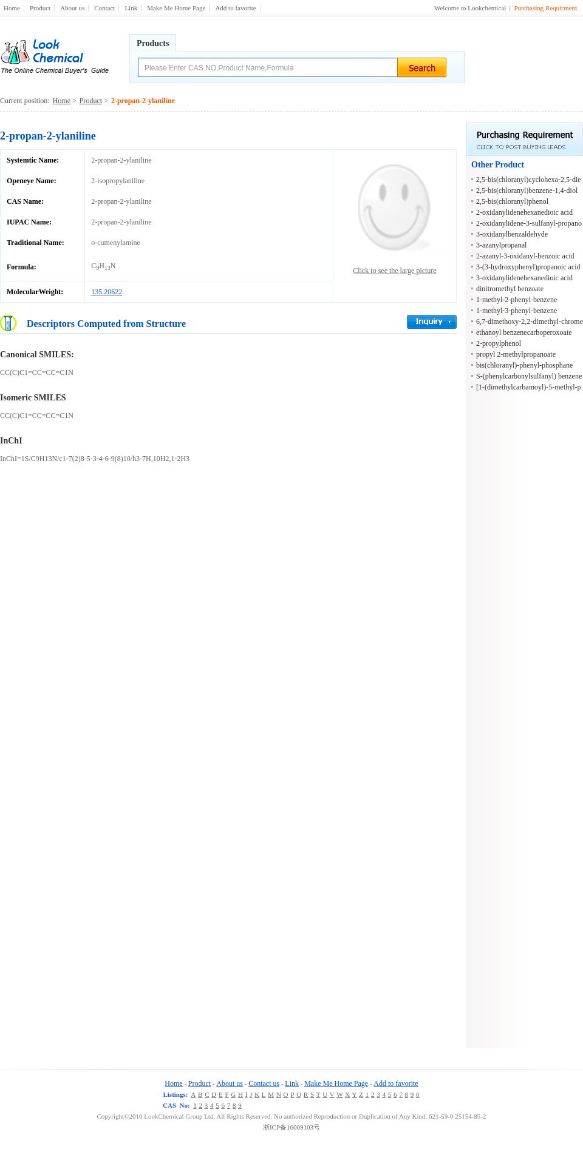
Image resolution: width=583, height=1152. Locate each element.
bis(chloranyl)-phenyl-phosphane (524, 365)
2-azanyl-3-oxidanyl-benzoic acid (525, 256)
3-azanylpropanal (501, 245)
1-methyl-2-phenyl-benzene (516, 299)
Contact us (263, 1083)
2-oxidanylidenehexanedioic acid (524, 212)
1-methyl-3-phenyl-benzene (516, 310)
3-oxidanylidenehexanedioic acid (524, 278)
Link (130, 8)
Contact (104, 8)
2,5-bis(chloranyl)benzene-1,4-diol (527, 190)
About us (72, 8)
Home (12, 8)
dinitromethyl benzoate (510, 289)
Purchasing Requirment (545, 8)
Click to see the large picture (394, 270)
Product (40, 8)
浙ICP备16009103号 (291, 1127)
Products (153, 43)
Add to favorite (235, 8)
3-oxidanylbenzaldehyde (512, 234)
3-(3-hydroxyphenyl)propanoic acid (528, 267)
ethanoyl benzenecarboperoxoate (524, 332)
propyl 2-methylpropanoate (516, 354)
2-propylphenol (498, 343)
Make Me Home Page (176, 8)
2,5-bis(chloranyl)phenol (512, 201)
